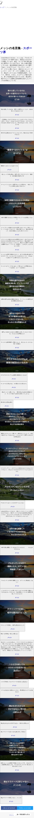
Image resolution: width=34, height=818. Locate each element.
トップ (2, 7)
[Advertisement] (17, 28)
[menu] (0, 1)
